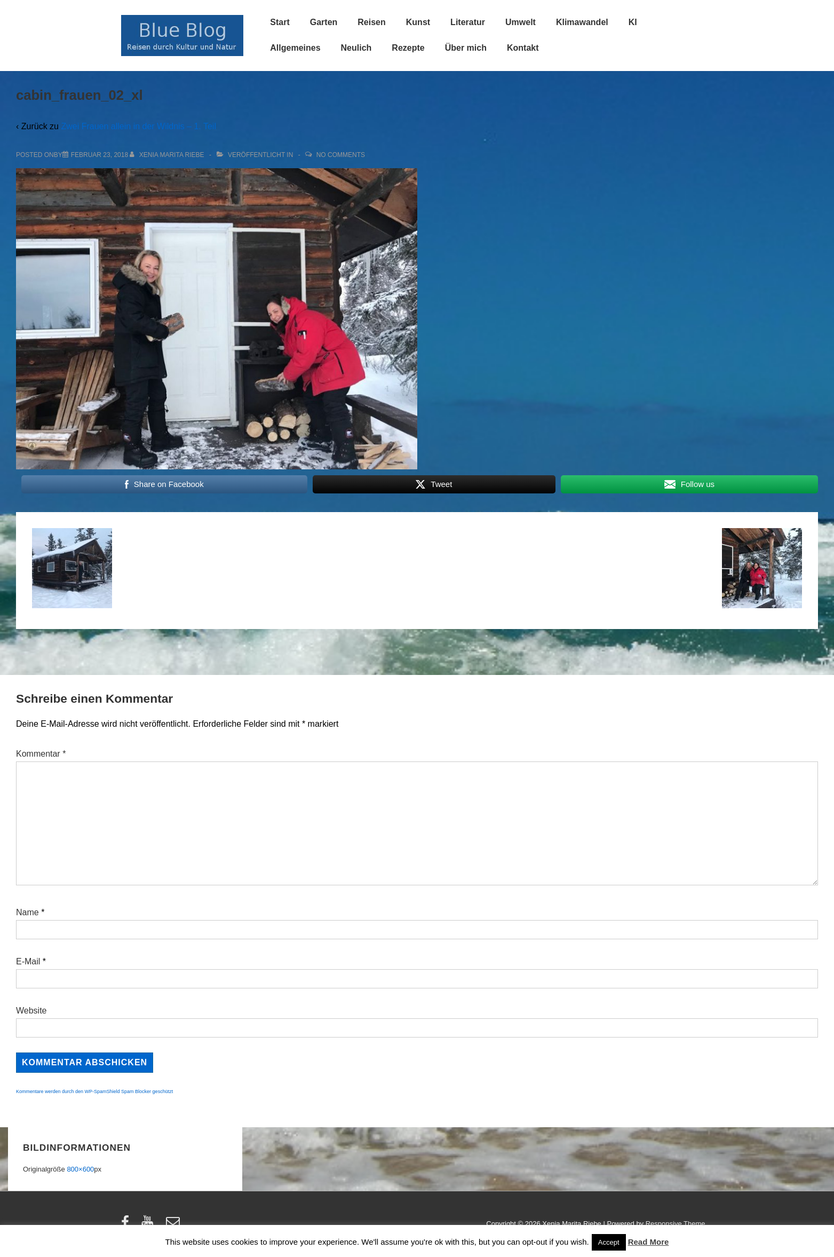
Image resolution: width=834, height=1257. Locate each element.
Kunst (418, 22)
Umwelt (520, 22)
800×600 (80, 1169)
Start (279, 22)
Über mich (466, 47)
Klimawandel (582, 22)
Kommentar (41, 753)
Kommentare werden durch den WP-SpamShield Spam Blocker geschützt (94, 1091)
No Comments (340, 155)
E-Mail (28, 961)
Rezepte (408, 47)
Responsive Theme (675, 1224)
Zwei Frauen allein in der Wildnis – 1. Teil (138, 126)
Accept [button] (608, 1242)
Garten (324, 22)
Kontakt (523, 47)
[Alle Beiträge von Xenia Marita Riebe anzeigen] (168, 155)
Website (31, 1010)
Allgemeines (295, 47)
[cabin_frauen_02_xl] (99, 155)
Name (27, 912)
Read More (648, 1241)
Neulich (356, 47)
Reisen (371, 22)
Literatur (467, 22)
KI (633, 22)
